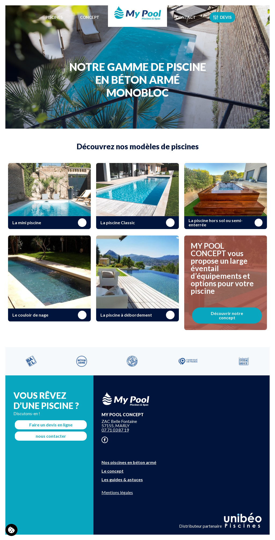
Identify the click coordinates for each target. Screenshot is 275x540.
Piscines (54, 17)
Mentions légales (117, 492)
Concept (89, 17)
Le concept (113, 470)
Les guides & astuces (122, 479)
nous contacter (51, 435)
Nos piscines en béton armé (129, 462)
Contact (186, 17)
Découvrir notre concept (227, 315)
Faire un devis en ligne (51, 424)
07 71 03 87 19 (115, 429)
